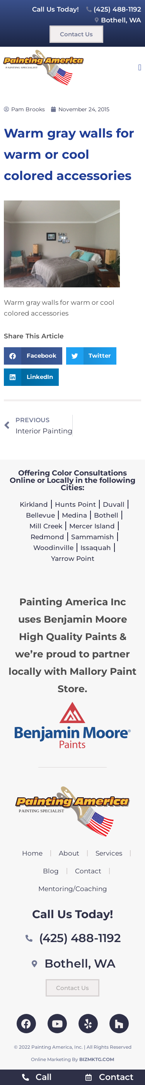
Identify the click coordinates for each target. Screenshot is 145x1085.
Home (32, 853)
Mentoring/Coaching (72, 889)
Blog (51, 871)
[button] (139, 67)
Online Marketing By (72, 1059)
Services (109, 853)
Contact (88, 871)
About (69, 853)
